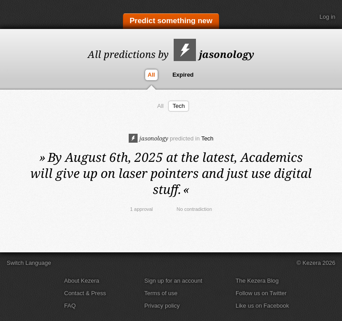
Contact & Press (85, 293)
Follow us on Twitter (261, 293)
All (151, 74)
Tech (178, 106)
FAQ (70, 305)
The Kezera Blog (257, 280)
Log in (327, 16)
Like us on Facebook (262, 305)
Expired (183, 74)
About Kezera (81, 280)
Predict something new (171, 20)
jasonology (214, 54)
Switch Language (29, 262)
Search (304, 17)
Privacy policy (161, 305)
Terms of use (160, 293)
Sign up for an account (173, 280)
